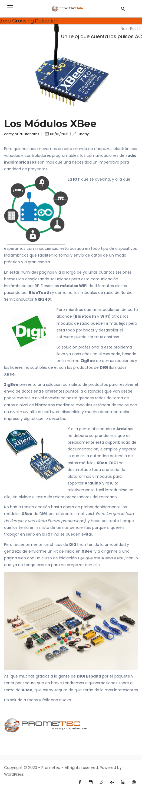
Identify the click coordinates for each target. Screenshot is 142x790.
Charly (80, 134)
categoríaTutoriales (21, 134)
